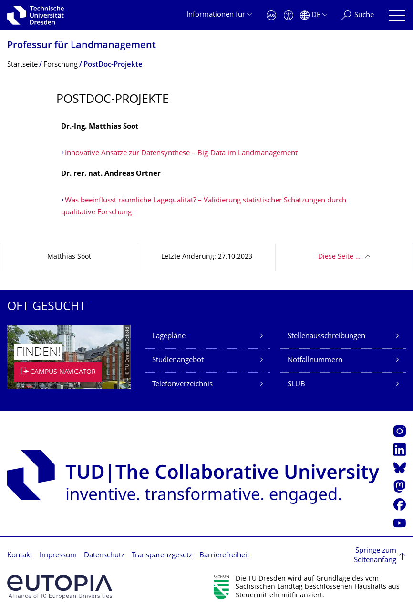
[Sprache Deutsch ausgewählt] (313, 15)
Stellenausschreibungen (326, 336)
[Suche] (357, 15)
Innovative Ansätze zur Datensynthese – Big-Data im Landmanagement (181, 153)
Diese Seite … (339, 257)
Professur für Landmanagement (81, 45)
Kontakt (19, 555)
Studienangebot (178, 360)
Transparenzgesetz (162, 555)
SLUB (296, 384)
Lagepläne (169, 336)
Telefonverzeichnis (182, 384)
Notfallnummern (315, 360)
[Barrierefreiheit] (288, 15)
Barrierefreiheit (224, 555)
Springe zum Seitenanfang (375, 555)
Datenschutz (104, 555)
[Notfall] (271, 15)
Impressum (58, 555)
